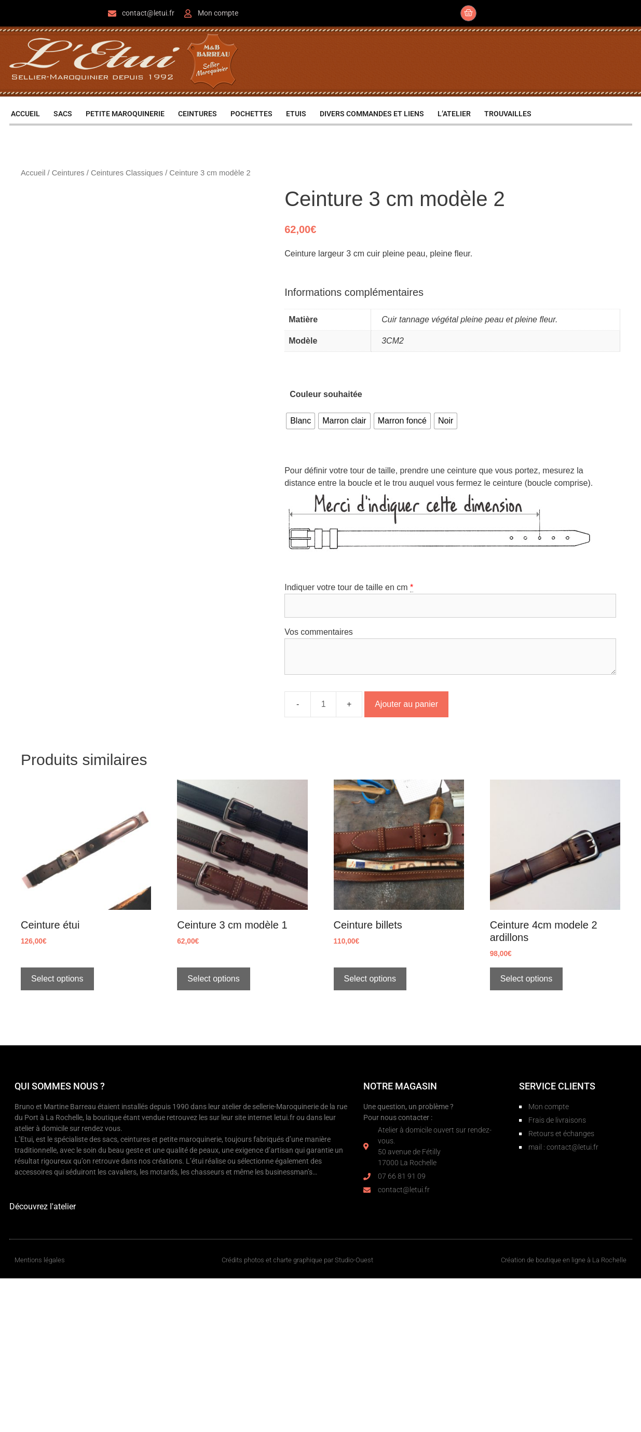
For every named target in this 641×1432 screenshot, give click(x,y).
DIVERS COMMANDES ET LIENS (372, 114)
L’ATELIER (454, 114)
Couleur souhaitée (326, 394)
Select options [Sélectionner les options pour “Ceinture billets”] (370, 978)
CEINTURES (197, 114)
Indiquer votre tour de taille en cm (345, 587)
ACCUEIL (25, 114)
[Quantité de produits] (323, 704)
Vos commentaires (318, 632)
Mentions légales (40, 1260)
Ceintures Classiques (127, 173)
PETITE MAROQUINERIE (125, 114)
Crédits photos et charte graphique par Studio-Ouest (297, 1260)
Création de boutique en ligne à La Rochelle (563, 1260)
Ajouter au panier (406, 704)
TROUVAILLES (507, 114)
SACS (62, 114)
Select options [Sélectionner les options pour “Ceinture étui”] (57, 978)
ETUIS (296, 114)
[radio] (301, 421)
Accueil (33, 173)
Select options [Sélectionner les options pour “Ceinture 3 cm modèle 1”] (213, 978)
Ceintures (68, 173)
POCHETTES (251, 114)
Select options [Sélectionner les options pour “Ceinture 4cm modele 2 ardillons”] (526, 978)
